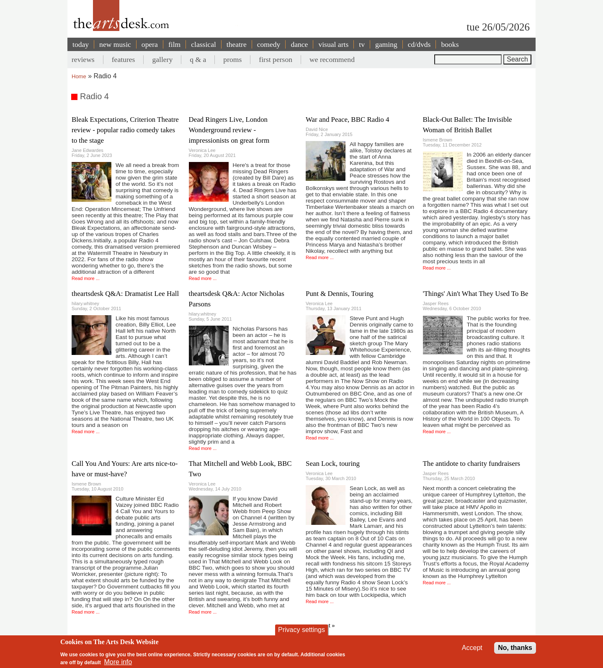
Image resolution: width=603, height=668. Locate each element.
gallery (162, 59)
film (174, 44)
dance (299, 44)
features (123, 59)
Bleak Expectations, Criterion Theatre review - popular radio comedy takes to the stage (125, 130)
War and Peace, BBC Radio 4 (347, 119)
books (450, 44)
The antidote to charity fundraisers (472, 464)
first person (275, 59)
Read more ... (86, 278)
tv (362, 44)
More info (118, 661)
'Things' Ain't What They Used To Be (475, 294)
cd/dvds (419, 44)
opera (150, 44)
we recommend (332, 59)
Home (79, 76)
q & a (198, 59)
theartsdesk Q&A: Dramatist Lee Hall (125, 294)
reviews (83, 59)
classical (203, 44)
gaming (386, 44)
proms (232, 59)
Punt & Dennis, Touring (340, 294)
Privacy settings (301, 629)
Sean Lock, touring (333, 464)
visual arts (333, 44)
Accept (472, 647)
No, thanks (515, 647)
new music (115, 44)
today (80, 44)
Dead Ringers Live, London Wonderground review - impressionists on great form (229, 130)
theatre (237, 44)
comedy (269, 44)
